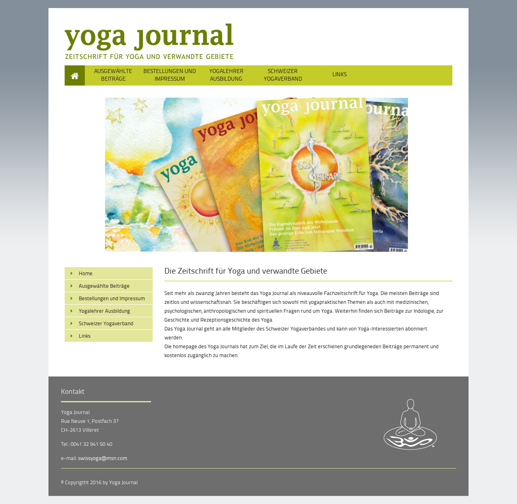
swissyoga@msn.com (102, 458)
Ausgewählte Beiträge (113, 74)
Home (75, 69)
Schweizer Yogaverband (283, 74)
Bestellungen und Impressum (169, 74)
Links (339, 74)
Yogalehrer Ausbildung (226, 74)
